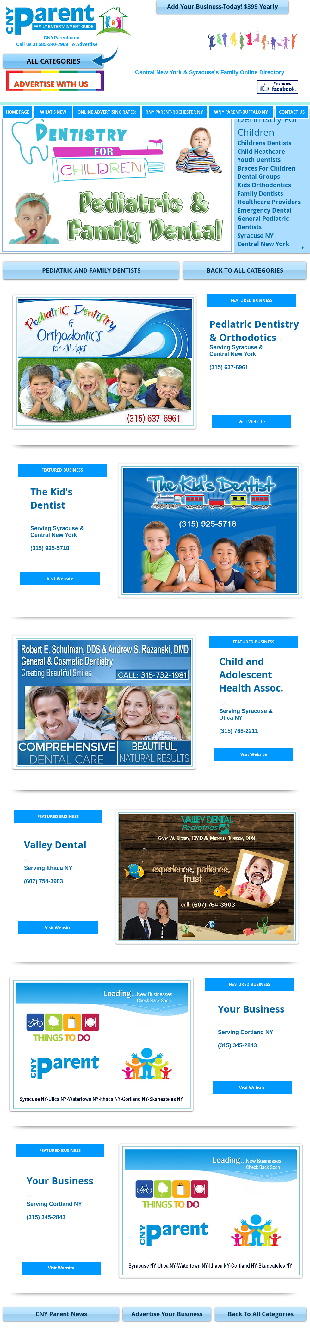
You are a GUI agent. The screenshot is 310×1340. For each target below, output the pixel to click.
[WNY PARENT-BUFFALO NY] (241, 112)
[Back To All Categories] (260, 1314)
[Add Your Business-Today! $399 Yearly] (222, 7)
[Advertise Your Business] (167, 1314)
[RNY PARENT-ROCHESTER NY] (174, 112)
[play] (304, 247)
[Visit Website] (251, 422)
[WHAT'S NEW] (53, 112)
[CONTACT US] (292, 112)
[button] (91, 270)
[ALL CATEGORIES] (53, 61)
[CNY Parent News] (61, 1314)
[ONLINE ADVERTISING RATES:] (107, 112)
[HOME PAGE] (17, 112)
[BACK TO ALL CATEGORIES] (244, 270)
